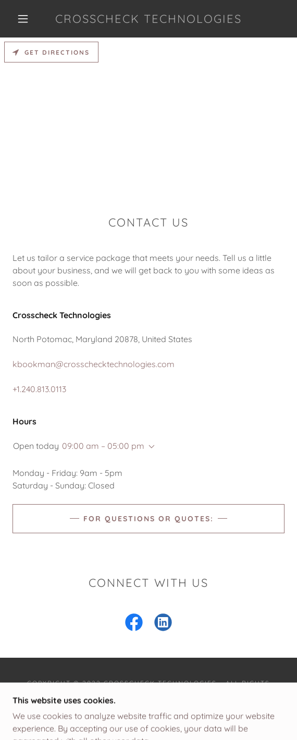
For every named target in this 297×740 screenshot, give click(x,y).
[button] (26, 18)
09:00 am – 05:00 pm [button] (103, 446)
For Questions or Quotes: (148, 518)
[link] (148, 19)
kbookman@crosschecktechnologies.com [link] (94, 364)
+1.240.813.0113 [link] (39, 389)
